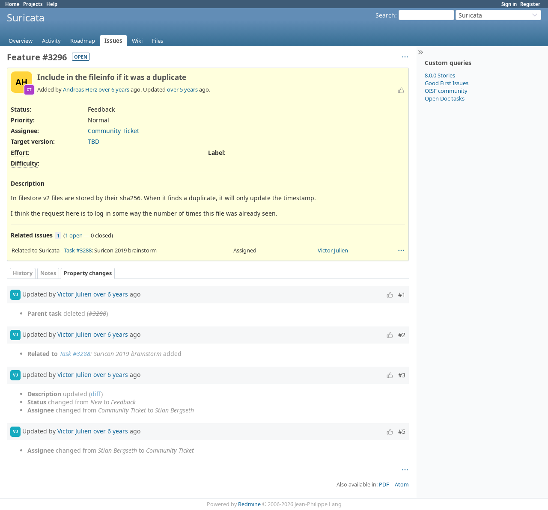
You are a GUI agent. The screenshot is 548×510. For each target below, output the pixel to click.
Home (12, 4)
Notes (48, 273)
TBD (93, 141)
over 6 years (113, 89)
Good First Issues (446, 83)
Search (385, 15)
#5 (401, 431)
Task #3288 (78, 250)
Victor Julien (333, 250)
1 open (74, 235)
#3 (401, 375)
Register (530, 4)
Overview (21, 40)
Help (51, 4)
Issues (113, 40)
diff (96, 394)
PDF (384, 484)
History (23, 273)
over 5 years (182, 89)
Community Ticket (113, 131)
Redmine (249, 504)
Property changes (88, 273)
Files (157, 40)
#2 (401, 335)
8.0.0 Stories (440, 75)
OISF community (446, 91)
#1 (401, 295)
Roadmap (82, 40)
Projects (33, 4)
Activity (51, 40)
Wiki (137, 40)
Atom (402, 484)
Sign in (509, 4)
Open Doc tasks (445, 98)
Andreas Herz (80, 89)
